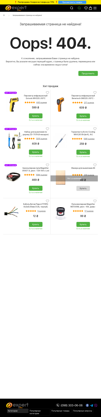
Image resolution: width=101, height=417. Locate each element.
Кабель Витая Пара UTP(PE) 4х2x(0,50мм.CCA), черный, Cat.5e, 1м (35, 206)
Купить (35, 116)
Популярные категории (35, 412)
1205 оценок (41, 139)
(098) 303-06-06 (69, 405)
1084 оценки (41, 175)
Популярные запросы (82, 411)
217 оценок (89, 103)
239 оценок (89, 175)
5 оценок (41, 211)
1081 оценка (89, 139)
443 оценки (41, 102)
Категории (12, 411)
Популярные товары (60, 411)
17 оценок (89, 211)
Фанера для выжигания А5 (83, 168)
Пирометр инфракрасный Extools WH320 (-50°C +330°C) (35, 98)
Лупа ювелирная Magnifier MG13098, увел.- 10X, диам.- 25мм (83, 206)
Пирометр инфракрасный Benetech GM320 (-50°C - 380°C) (83, 98)
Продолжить (88, 73)
